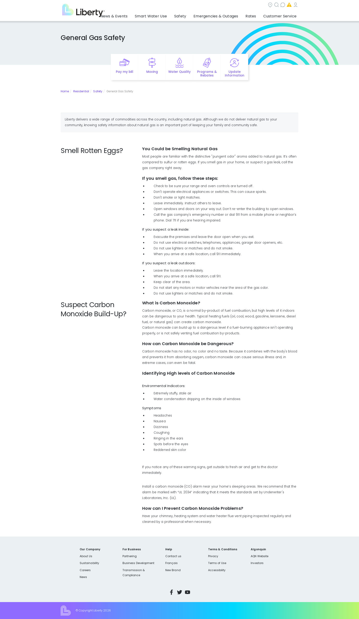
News (83, 577)
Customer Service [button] (281, 15)
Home (65, 91)
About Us (86, 556)
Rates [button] (255, 15)
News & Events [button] (133, 15)
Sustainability (89, 563)
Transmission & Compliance (133, 572)
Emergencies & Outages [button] (224, 15)
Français (171, 563)
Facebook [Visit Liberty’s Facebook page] (171, 592)
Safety (97, 91)
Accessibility (217, 570)
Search (207, 5)
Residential (81, 91)
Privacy (213, 556)
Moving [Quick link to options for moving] (152, 72)
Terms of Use (217, 563)
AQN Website (259, 556)
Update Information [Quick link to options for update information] (234, 74)
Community (182, 5)
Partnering (129, 556)
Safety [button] (192, 15)
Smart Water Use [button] (166, 15)
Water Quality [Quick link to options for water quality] (179, 72)
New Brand (173, 570)
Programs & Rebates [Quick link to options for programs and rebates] (207, 74)
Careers (85, 570)
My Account (288, 5)
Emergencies (259, 5)
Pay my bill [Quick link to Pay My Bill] (124, 72)
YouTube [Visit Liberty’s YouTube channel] (187, 592)
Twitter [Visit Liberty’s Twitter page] (179, 592)
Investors (257, 563)
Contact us (231, 5)
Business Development (138, 563)
